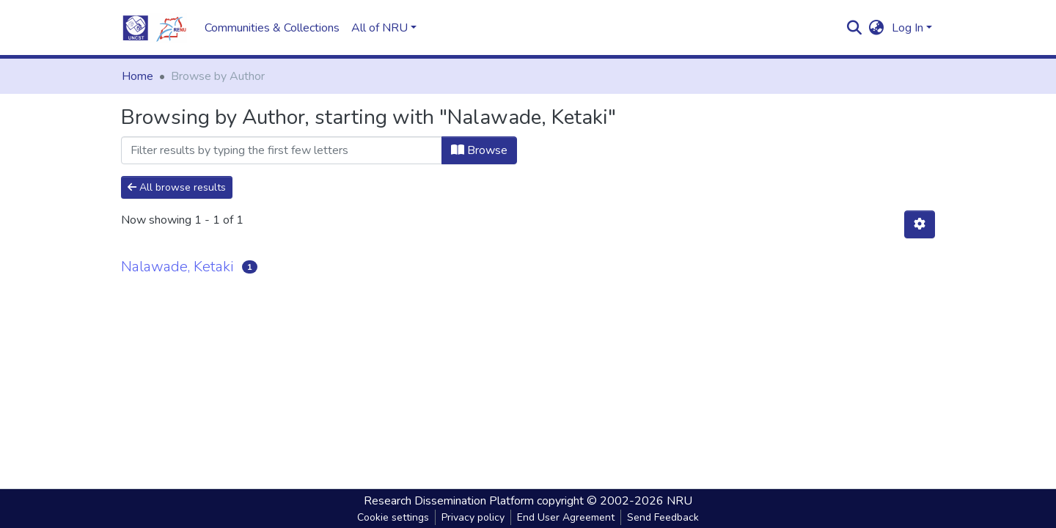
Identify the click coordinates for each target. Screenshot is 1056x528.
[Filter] (281, 150)
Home (137, 76)
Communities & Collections (272, 28)
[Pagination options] (919, 224)
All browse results (177, 187)
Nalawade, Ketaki (177, 266)
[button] (877, 28)
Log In (907, 28)
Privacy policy (473, 517)
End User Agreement (566, 517)
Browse (479, 150)
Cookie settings (393, 517)
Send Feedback (663, 517)
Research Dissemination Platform (449, 501)
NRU (679, 501)
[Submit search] (855, 27)
